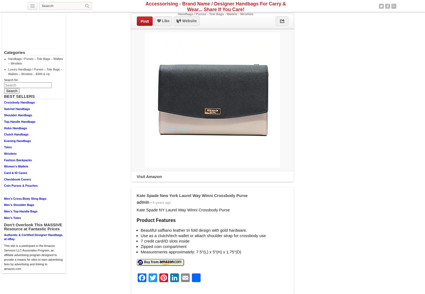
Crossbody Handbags (19, 102)
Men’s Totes (12, 217)
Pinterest (394, 6)
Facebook (387, 6)
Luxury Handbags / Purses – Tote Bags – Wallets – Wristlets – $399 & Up (35, 72)
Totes (8, 147)
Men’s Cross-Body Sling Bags (25, 198)
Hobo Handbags (15, 128)
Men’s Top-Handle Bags (20, 211)
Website (186, 21)
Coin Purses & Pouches (21, 185)
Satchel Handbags (17, 109)
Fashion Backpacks (18, 160)
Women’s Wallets (16, 166)
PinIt (145, 21)
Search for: (11, 80)
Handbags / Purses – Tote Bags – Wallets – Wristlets (35, 61)
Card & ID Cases (15, 173)
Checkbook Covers (17, 179)
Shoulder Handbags (18, 115)
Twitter (381, 6)
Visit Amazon (149, 176)
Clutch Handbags (16, 134)
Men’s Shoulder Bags (19, 204)
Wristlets (10, 153)
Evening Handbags (17, 141)
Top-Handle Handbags (20, 121)
